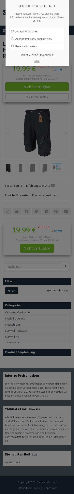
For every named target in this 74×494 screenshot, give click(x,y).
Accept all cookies (24, 31)
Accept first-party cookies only (31, 38)
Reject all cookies (24, 46)
